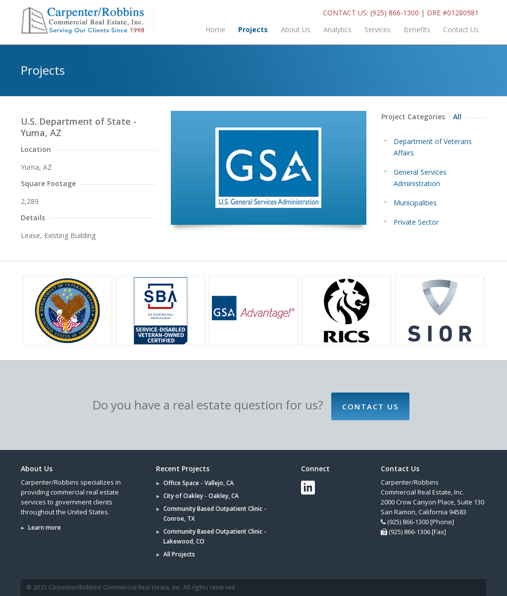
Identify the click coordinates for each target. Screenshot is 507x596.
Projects (253, 29)
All (457, 116)
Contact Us (461, 29)
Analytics (337, 29)
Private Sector (416, 222)
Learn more (44, 527)
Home (215, 29)
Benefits (417, 29)
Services (377, 29)
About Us (295, 29)
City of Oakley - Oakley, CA (201, 496)
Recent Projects (182, 468)
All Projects (179, 554)
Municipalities (415, 202)
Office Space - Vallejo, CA (198, 483)
